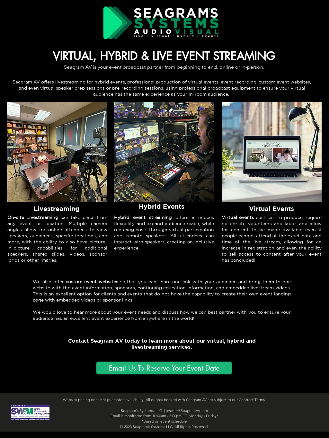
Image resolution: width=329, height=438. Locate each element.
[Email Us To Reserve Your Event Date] (164, 368)
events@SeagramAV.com (187, 410)
